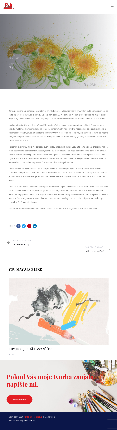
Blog (11, 68)
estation (13, 49)
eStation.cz (29, 420)
